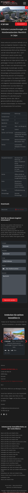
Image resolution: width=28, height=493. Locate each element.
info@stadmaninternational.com (10, 408)
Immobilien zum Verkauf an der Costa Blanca (11, 465)
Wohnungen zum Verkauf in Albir (8, 456)
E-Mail (3, 258)
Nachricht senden (9, 300)
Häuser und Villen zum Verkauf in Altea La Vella (11, 435)
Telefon (3, 265)
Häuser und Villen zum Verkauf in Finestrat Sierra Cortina (13, 441)
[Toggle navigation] (24, 3)
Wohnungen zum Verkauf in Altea (8, 450)
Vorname (4, 243)
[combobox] (4, 268)
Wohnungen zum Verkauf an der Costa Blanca (11, 461)
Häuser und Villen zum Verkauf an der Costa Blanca (12, 448)
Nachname (4, 250)
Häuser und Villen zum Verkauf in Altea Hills (11, 437)
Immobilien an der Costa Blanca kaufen (9, 463)
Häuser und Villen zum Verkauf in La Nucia (10, 443)
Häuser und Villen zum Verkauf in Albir (9, 439)
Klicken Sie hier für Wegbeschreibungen (12, 381)
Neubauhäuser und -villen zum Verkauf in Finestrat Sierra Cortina (13, 470)
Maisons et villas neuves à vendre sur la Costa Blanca (13, 475)
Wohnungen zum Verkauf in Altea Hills (9, 454)
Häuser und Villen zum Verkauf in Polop (10, 446)
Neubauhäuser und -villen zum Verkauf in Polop (11, 473)
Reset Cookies (8, 485)
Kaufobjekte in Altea (5, 477)
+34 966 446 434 (5, 410)
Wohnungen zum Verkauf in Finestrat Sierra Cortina (12, 459)
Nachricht (4, 273)
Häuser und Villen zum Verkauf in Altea (9, 433)
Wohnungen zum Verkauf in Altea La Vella (10, 452)
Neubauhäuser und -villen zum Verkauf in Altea (11, 467)
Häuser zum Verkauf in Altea (7, 479)
